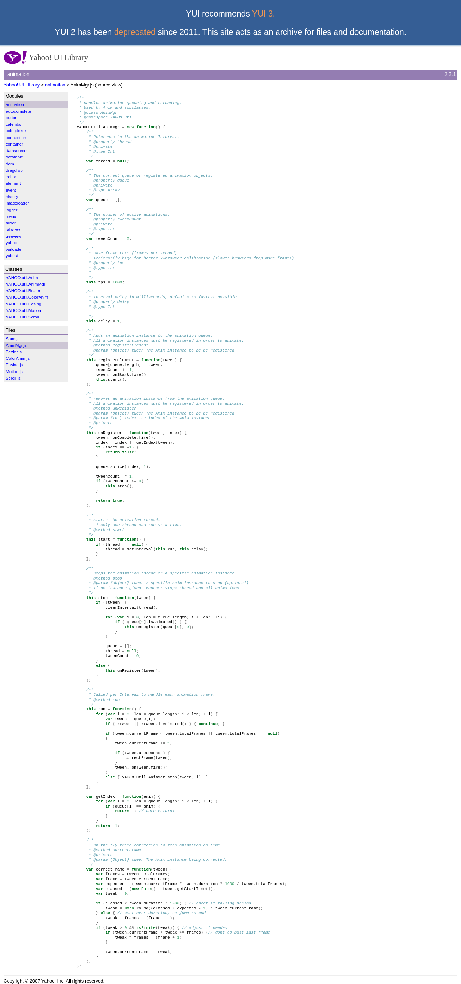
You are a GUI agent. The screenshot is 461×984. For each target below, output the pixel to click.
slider (11, 222)
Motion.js (14, 371)
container (14, 144)
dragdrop (14, 170)
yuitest (12, 255)
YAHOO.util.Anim (22, 277)
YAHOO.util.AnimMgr (25, 284)
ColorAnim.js (18, 358)
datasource (16, 150)
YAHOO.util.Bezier (23, 290)
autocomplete (18, 111)
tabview (13, 229)
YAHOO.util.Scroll (22, 316)
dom (10, 163)
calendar (14, 124)
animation (55, 85)
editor (11, 176)
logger (12, 209)
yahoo (11, 242)
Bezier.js (14, 351)
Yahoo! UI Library (22, 85)
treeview (14, 236)
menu (11, 216)
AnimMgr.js (16, 345)
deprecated (135, 32)
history (12, 196)
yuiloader (14, 249)
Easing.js (14, 364)
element (13, 183)
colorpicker (16, 130)
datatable (14, 157)
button (12, 117)
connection (16, 137)
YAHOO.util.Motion (23, 310)
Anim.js (12, 338)
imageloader (17, 203)
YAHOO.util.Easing (23, 303)
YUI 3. (263, 13)
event (11, 190)
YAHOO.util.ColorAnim (27, 297)
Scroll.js (13, 378)
